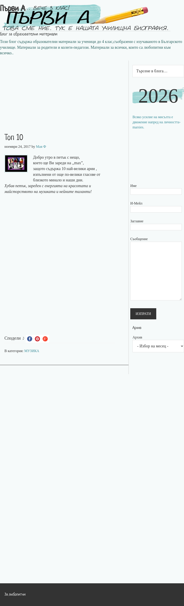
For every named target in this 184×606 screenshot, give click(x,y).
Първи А (12, 9)
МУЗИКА (31, 351)
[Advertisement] (64, 92)
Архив (137, 337)
